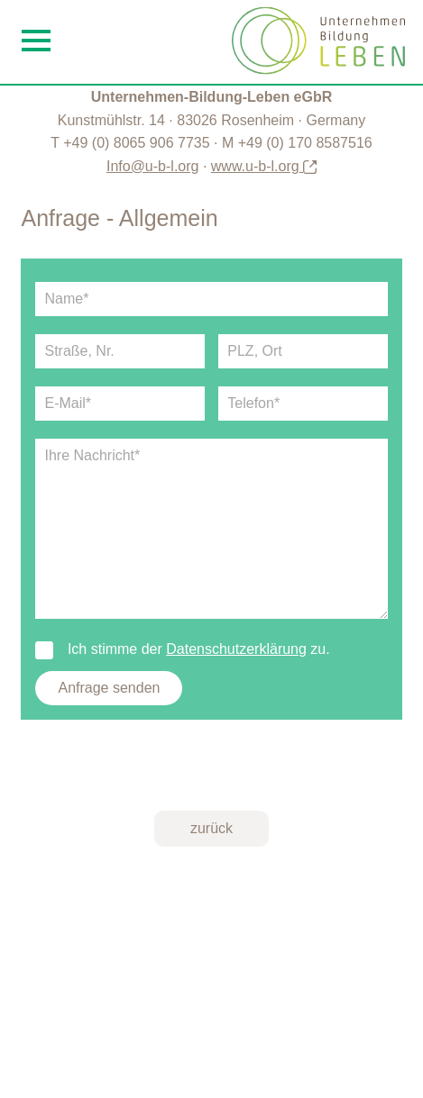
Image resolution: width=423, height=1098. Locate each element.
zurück (211, 828)
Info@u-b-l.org (152, 166)
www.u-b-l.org (264, 166)
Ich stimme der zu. (182, 649)
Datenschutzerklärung (236, 649)
